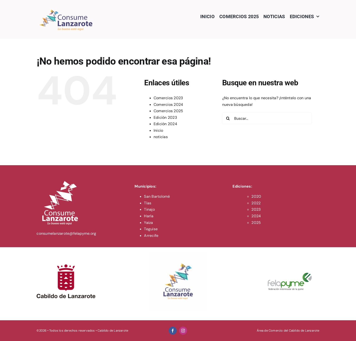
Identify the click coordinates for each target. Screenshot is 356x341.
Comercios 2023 (168, 97)
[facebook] (173, 331)
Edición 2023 (165, 117)
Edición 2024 (165, 123)
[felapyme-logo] (290, 253)
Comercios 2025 (168, 110)
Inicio (158, 130)
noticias (161, 136)
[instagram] (183, 331)
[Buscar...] (267, 118)
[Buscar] (228, 118)
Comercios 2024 (168, 104)
